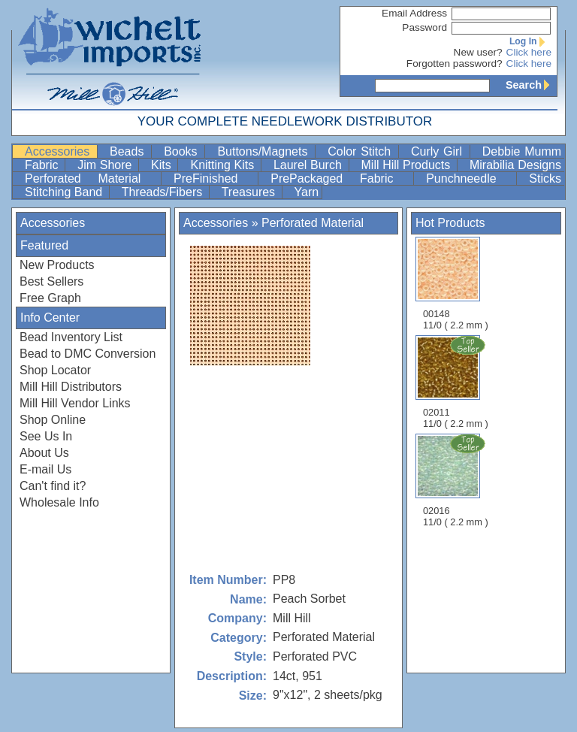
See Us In (46, 436)
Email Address (414, 13)
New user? (478, 52)
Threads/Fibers (164, 192)
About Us (44, 452)
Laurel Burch (309, 165)
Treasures (250, 192)
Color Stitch (361, 151)
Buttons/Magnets (264, 151)
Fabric (43, 165)
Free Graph (50, 298)
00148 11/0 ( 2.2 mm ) (455, 284)
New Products (57, 265)
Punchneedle (469, 178)
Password (424, 27)
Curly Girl (439, 151)
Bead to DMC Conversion (88, 353)
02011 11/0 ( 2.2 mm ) (457, 381)
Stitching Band (65, 192)
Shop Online (53, 419)
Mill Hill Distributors (71, 386)
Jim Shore (106, 165)
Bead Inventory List (71, 337)
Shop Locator (55, 370)
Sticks (545, 178)
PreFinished (214, 178)
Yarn (307, 192)
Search (531, 85)
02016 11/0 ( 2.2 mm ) (457, 480)
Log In (530, 41)
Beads (129, 151)
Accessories (59, 151)
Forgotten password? (454, 63)
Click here (528, 52)
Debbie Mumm (521, 151)
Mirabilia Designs (515, 165)
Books (182, 151)
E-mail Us (45, 469)
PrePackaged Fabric (340, 178)
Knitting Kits (223, 165)
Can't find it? (53, 485)
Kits (162, 165)
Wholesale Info (59, 502)
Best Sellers (51, 281)
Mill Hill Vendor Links (75, 403)
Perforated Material (91, 178)
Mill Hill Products (407, 165)
